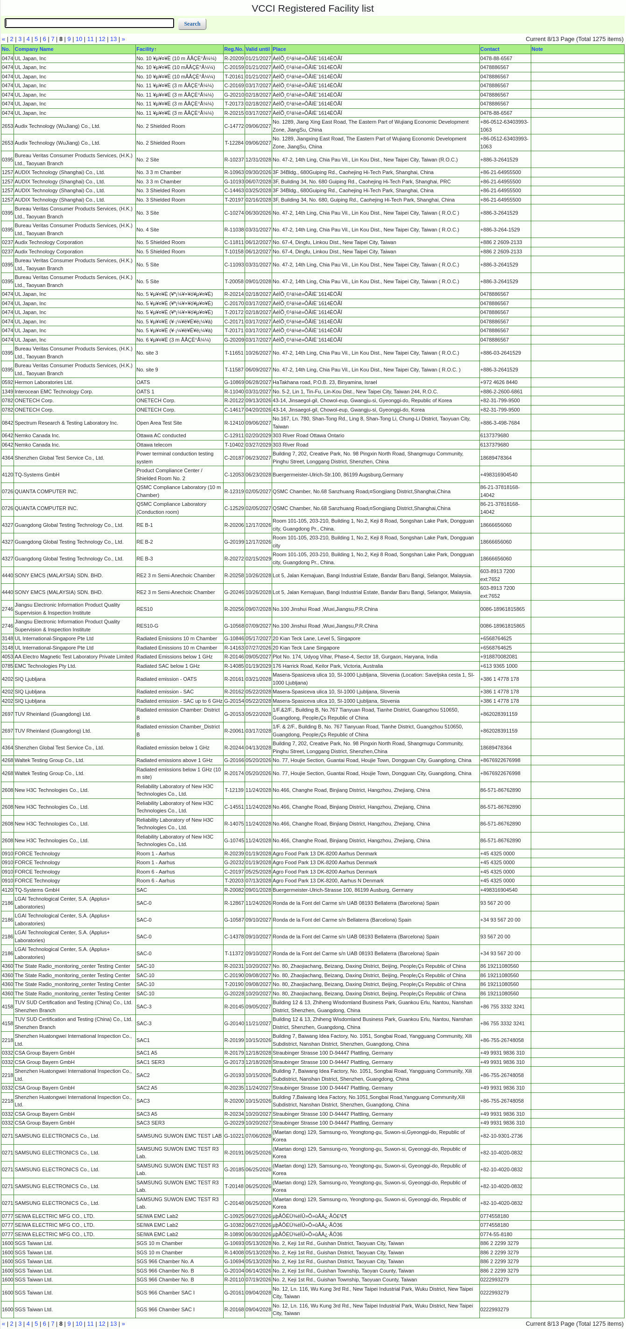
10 (79, 38)
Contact (489, 49)
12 (101, 38)
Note (537, 49)
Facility (145, 49)
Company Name (33, 49)
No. (6, 49)
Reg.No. (234, 49)
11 (90, 38)
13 (113, 38)
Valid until (258, 49)
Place (279, 49)
